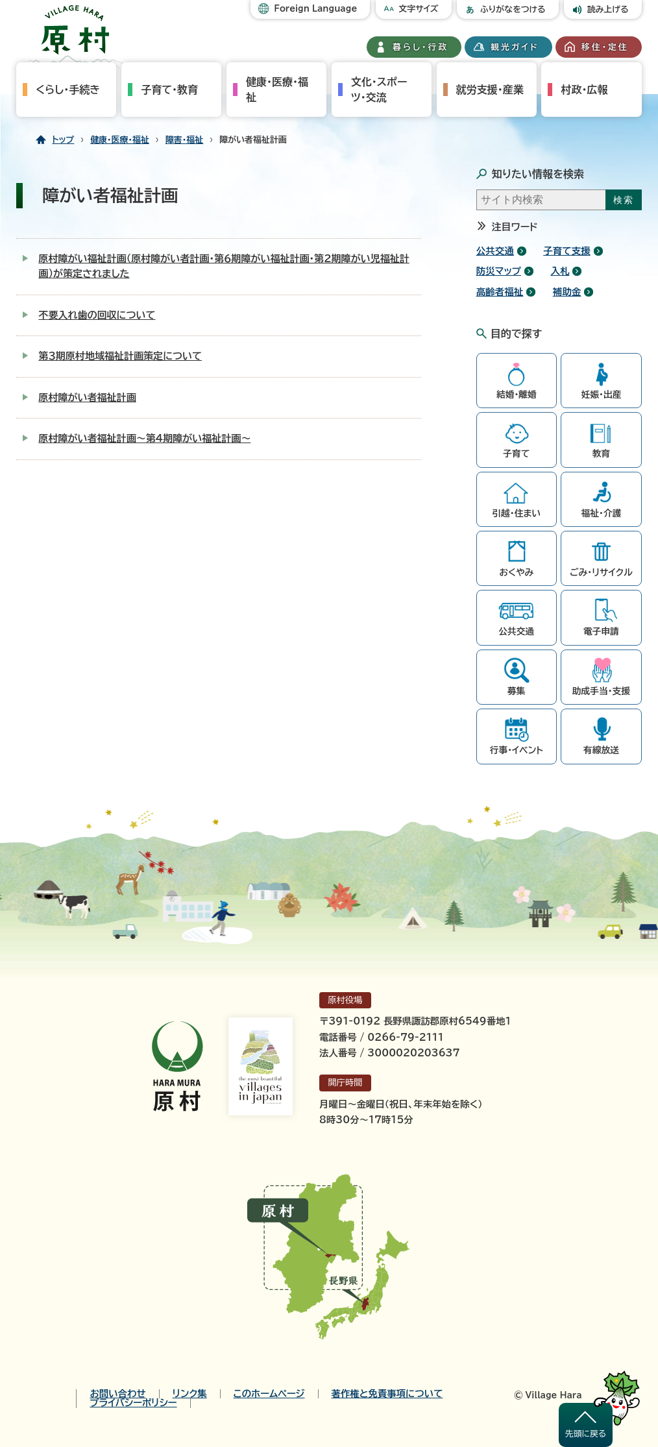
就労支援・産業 (490, 89)
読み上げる (608, 9)
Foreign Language (315, 9)
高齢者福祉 (500, 292)
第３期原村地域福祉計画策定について (120, 356)
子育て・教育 (169, 89)
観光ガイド (515, 47)
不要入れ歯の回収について (96, 315)
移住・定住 (605, 47)
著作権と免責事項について (387, 1393)
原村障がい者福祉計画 (87, 397)
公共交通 (495, 251)
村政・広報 (584, 89)
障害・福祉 (184, 140)
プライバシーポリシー (133, 1402)
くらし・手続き (68, 89)
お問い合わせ (117, 1393)
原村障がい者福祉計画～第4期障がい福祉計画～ (144, 438)
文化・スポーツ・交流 (379, 90)
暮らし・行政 (420, 47)
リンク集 (190, 1393)
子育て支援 (567, 251)
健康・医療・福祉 (277, 90)
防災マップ (498, 271)
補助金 (567, 292)
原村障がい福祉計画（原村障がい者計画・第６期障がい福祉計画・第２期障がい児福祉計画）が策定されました (223, 266)
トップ (63, 140)
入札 (559, 271)
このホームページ (269, 1393)
